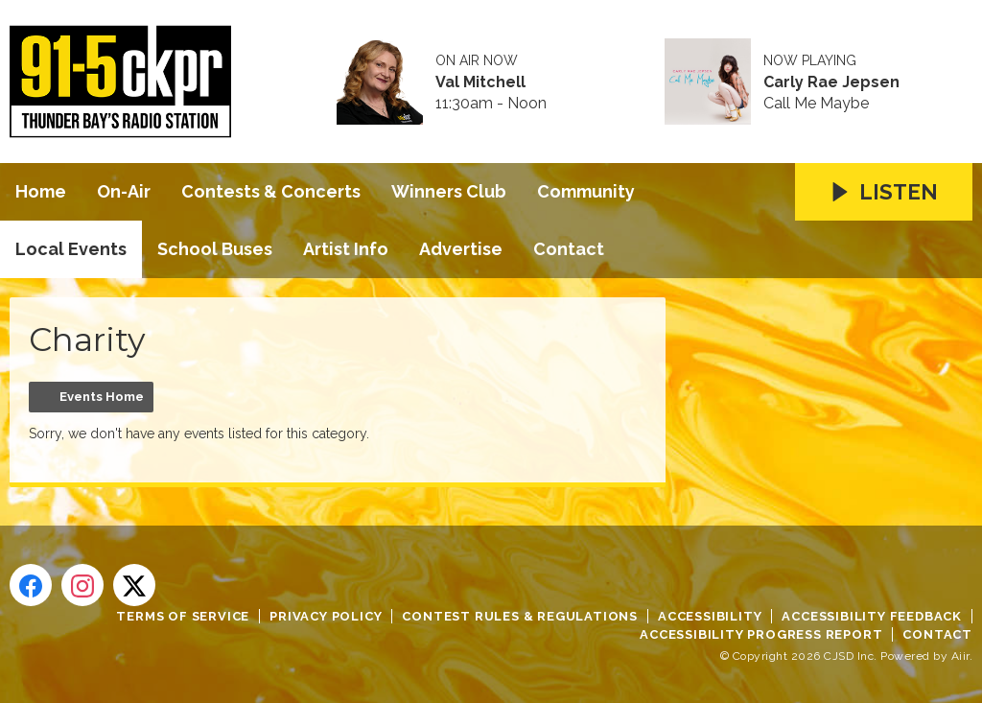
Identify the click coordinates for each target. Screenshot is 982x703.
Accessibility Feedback (872, 616)
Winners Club (448, 191)
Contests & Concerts (271, 191)
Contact (568, 249)
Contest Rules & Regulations (520, 616)
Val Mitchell (480, 82)
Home (40, 191)
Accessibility (709, 616)
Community (586, 191)
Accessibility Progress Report (761, 634)
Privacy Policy (325, 616)
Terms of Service (182, 616)
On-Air (124, 191)
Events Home (101, 396)
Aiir (960, 656)
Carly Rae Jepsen (831, 82)
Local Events (71, 249)
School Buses (214, 249)
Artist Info (345, 249)
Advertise (461, 249)
